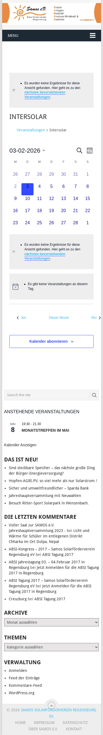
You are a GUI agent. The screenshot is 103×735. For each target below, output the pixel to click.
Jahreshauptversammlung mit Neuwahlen (45, 495)
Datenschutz (75, 722)
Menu (13, 35)
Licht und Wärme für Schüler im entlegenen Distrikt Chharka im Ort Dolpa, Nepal (49, 536)
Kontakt (74, 729)
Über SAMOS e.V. (43, 729)
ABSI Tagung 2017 (57, 554)
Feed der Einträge (24, 678)
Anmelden (18, 670)
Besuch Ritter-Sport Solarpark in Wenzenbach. (49, 503)
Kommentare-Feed (25, 685)
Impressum (44, 722)
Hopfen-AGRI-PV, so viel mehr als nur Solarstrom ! (53, 481)
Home (20, 722)
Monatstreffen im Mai (45, 430)
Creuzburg (18, 599)
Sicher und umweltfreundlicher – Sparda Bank (49, 488)
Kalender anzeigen (20, 445)
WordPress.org (21, 693)
